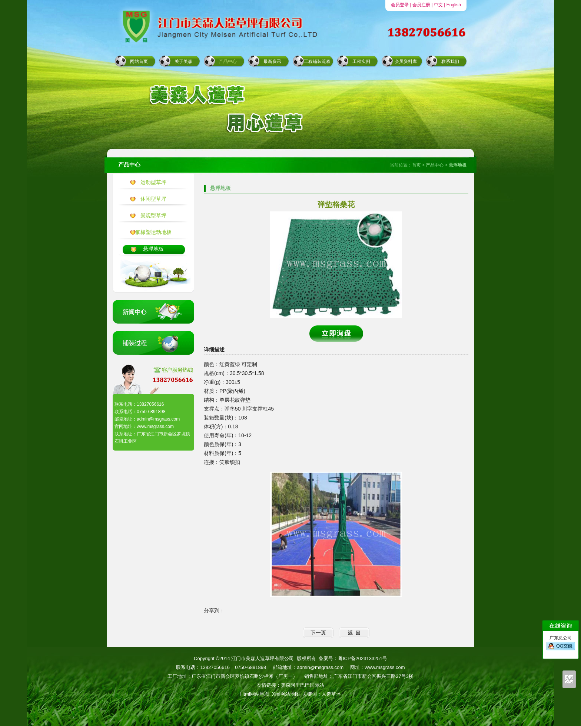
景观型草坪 (153, 215)
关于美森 (183, 61)
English (453, 4)
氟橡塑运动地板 (153, 232)
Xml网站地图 (285, 694)
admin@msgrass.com (320, 667)
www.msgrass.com (385, 667)
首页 (416, 165)
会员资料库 (406, 61)
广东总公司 (560, 643)
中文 (438, 4)
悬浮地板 (153, 249)
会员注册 (421, 4)
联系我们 (450, 61)
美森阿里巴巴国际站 (302, 685)
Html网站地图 (254, 694)
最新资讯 (272, 61)
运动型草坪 (153, 182)
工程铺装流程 (317, 61)
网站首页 (139, 61)
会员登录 (400, 4)
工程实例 (361, 61)
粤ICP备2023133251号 (362, 658)
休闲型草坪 (153, 199)
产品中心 (228, 61)
